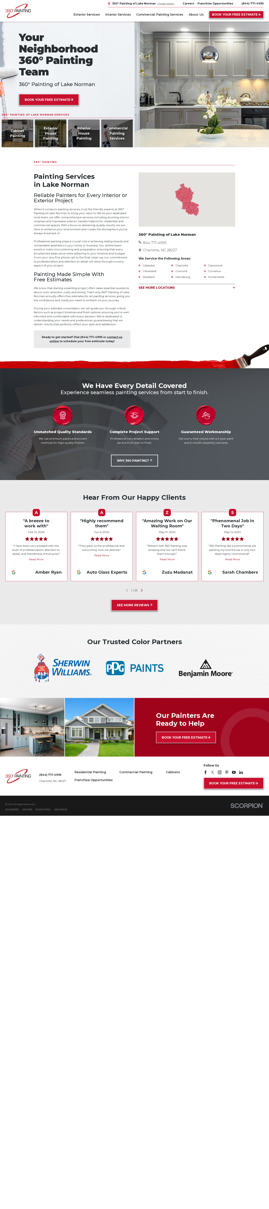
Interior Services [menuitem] (118, 14)
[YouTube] (234, 772)
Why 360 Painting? (134, 460)
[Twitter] (212, 772)
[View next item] (141, 590)
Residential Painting (90, 772)
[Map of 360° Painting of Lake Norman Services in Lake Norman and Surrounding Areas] (187, 199)
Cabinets (173, 772)
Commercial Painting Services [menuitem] (159, 14)
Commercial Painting (135, 772)
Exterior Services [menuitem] (86, 14)
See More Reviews (134, 605)
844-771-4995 (155, 243)
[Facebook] (205, 772)
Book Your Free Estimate (236, 14)
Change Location (165, 3)
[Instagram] (220, 772)
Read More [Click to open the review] (36, 559)
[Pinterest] (227, 772)
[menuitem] (12, 809)
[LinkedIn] (241, 772)
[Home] (18, 11)
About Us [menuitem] (196, 14)
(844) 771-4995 (253, 3)
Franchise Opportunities (93, 780)
